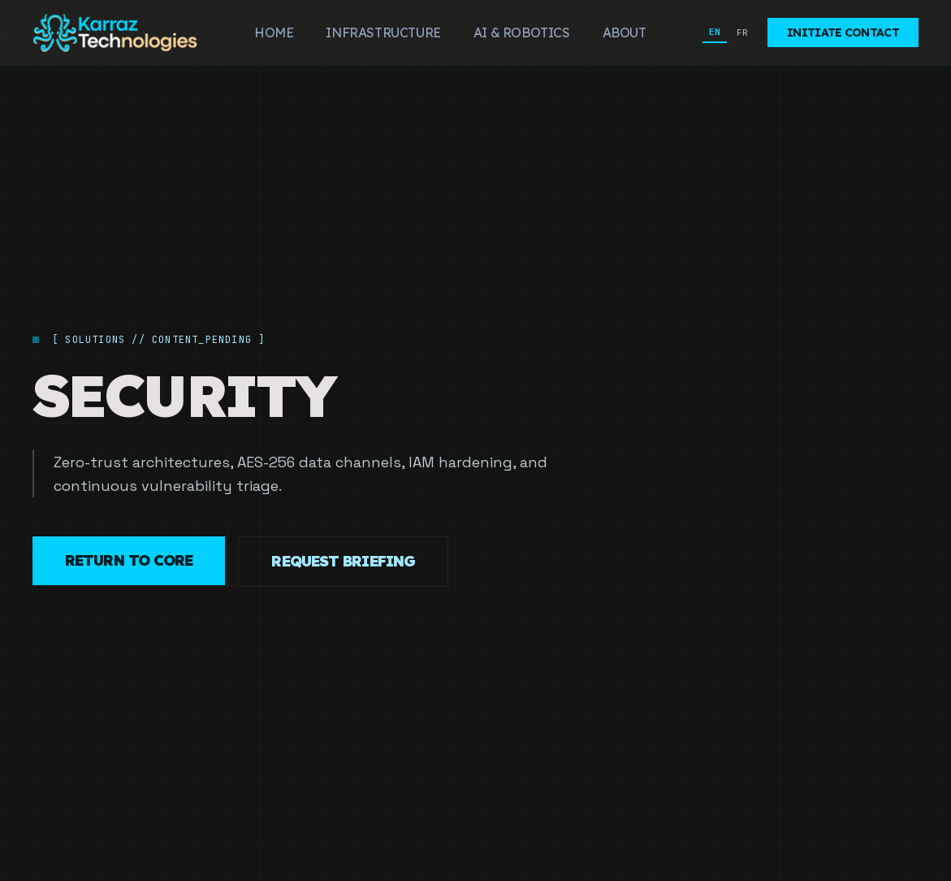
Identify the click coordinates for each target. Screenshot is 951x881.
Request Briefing (343, 561)
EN (714, 31)
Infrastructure (383, 32)
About (624, 32)
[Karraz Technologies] (115, 32)
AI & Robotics (521, 32)
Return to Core (128, 560)
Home (273, 32)
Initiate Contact (843, 32)
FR (742, 32)
